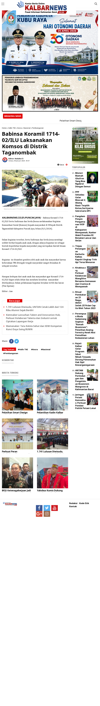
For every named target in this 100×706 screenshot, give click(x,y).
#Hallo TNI (23, 349)
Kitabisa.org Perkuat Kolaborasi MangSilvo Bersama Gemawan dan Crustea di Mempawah (85, 277)
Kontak (73, 506)
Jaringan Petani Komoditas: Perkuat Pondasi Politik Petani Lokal (85, 401)
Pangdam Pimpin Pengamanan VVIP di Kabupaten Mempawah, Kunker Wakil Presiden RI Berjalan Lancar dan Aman (85, 228)
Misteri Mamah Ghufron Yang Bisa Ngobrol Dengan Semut (83, 180)
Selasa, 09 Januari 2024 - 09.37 (18, 161)
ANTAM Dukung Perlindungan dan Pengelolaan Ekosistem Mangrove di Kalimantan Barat (84, 380)
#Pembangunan (10, 353)
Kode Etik (84, 503)
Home (4, 128)
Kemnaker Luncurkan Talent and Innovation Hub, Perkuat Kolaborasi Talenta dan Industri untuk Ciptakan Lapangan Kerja (33, 318)
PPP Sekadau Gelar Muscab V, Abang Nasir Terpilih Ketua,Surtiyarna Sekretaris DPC (84, 201)
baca (60, 165)
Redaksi (73, 503)
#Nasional (45, 349)
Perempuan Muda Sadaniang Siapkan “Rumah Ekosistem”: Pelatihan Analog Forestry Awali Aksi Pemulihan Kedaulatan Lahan (85, 325)
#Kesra (34, 349)
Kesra (19, 128)
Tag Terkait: (9, 349)
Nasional (27, 128)
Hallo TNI (12, 128)
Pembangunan (38, 128)
